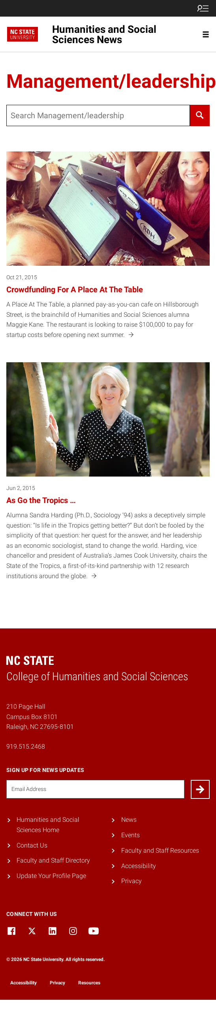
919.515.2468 (25, 746)
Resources (89, 983)
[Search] (200, 115)
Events (130, 835)
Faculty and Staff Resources (160, 850)
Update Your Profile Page (51, 876)
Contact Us (32, 845)
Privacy (131, 881)
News (129, 819)
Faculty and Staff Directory (53, 860)
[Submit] (200, 789)
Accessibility (138, 866)
